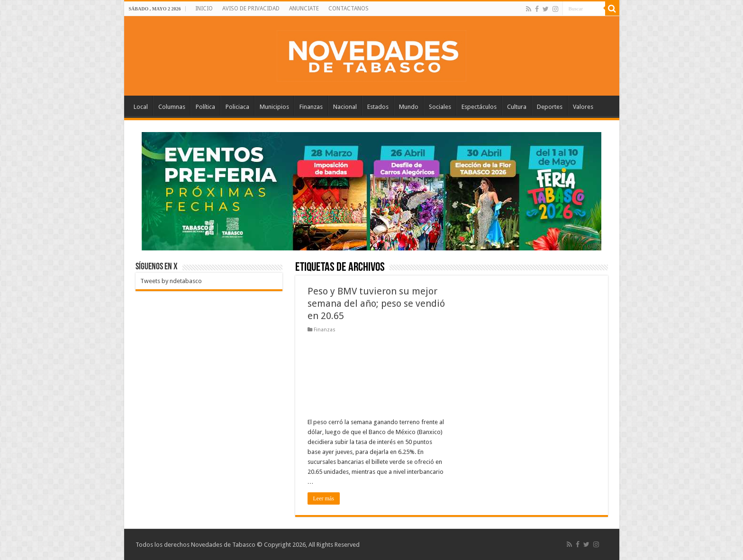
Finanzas (311, 106)
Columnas (171, 106)
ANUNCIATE (304, 8)
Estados (378, 106)
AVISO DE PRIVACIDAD (251, 8)
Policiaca (237, 106)
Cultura (516, 106)
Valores (583, 106)
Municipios (274, 106)
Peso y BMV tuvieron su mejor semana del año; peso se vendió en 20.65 (376, 303)
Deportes (549, 106)
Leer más (323, 498)
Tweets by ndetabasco (171, 280)
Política (205, 106)
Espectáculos (479, 106)
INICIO (204, 8)
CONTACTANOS (348, 8)
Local (141, 106)
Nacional (345, 106)
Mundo (408, 106)
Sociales (440, 106)
